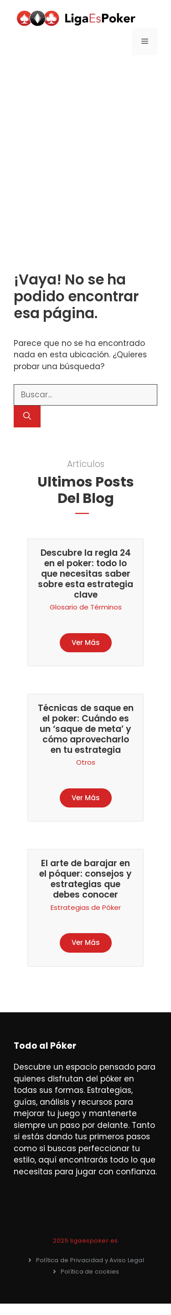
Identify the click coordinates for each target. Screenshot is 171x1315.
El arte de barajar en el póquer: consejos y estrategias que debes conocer (85, 878)
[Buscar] (27, 416)
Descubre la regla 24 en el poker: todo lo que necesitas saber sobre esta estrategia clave (85, 573)
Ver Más (86, 642)
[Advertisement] (85, 154)
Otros (85, 762)
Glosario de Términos (86, 607)
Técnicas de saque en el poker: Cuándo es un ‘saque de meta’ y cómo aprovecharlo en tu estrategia (86, 729)
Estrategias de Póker (86, 907)
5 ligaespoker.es (91, 1240)
